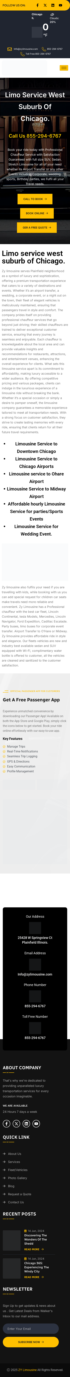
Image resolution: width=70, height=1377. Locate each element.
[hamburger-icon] (64, 68)
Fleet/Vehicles (17, 1170)
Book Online (37, 213)
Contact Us (16, 1202)
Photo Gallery (17, 1178)
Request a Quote (19, 1194)
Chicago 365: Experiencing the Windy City (36, 1267)
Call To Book (35, 199)
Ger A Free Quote (37, 227)
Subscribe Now (31, 1342)
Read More (34, 1249)
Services (14, 1162)
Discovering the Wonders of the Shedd (35, 1239)
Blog (11, 1186)
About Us (14, 1154)
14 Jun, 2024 (34, 1230)
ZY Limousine (27, 1370)
